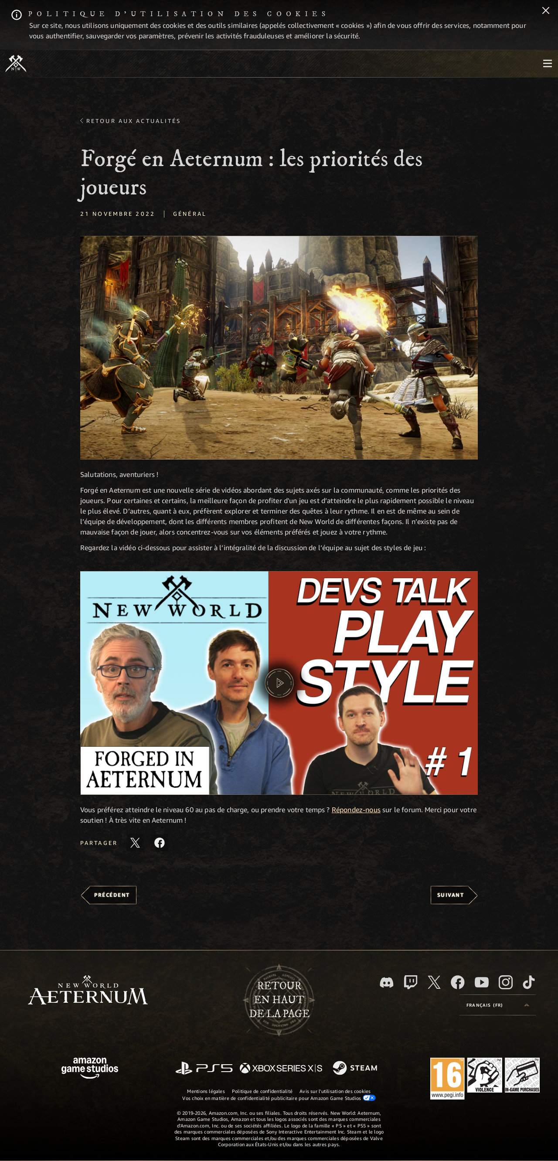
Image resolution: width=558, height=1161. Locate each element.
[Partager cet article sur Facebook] (159, 842)
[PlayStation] (204, 1068)
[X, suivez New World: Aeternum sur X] (434, 982)
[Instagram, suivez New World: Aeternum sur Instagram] (506, 982)
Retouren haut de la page (279, 1000)
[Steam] (356, 1068)
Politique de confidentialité (262, 1091)
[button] (279, 348)
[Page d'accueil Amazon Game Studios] (89, 1069)
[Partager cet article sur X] (135, 842)
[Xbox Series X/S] (281, 1068)
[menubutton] (547, 64)
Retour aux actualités (133, 120)
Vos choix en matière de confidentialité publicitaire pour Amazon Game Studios (278, 1098)
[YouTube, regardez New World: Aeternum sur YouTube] (482, 982)
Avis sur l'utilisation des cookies (335, 1091)
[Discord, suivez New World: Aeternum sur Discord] (387, 982)
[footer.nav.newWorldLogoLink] (88, 990)
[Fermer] (545, 11)
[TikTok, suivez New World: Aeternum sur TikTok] (529, 982)
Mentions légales (206, 1091)
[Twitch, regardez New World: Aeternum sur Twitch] (411, 982)
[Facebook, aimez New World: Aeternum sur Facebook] (458, 982)
